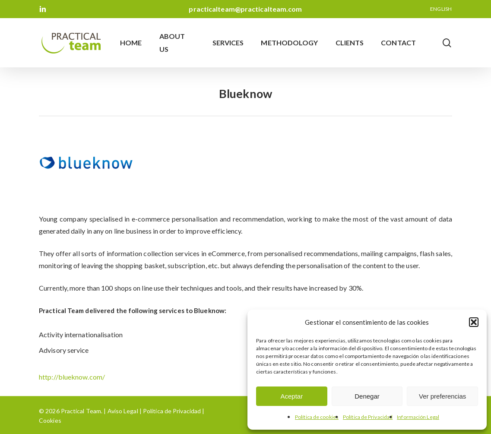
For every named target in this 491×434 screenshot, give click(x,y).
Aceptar (291, 396)
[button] (473, 322)
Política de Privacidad (368, 417)
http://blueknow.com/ (72, 377)
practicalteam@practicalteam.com (245, 9)
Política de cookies (317, 417)
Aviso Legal (123, 411)
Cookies (50, 420)
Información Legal (418, 417)
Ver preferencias (442, 396)
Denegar (367, 396)
